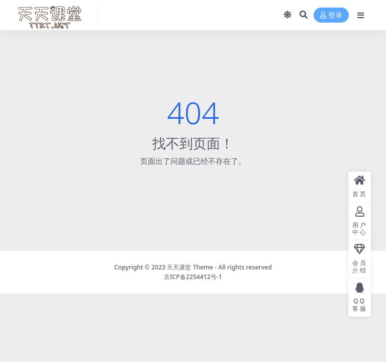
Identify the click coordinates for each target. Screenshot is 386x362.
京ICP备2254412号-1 (193, 277)
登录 (331, 15)
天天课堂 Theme (190, 267)
